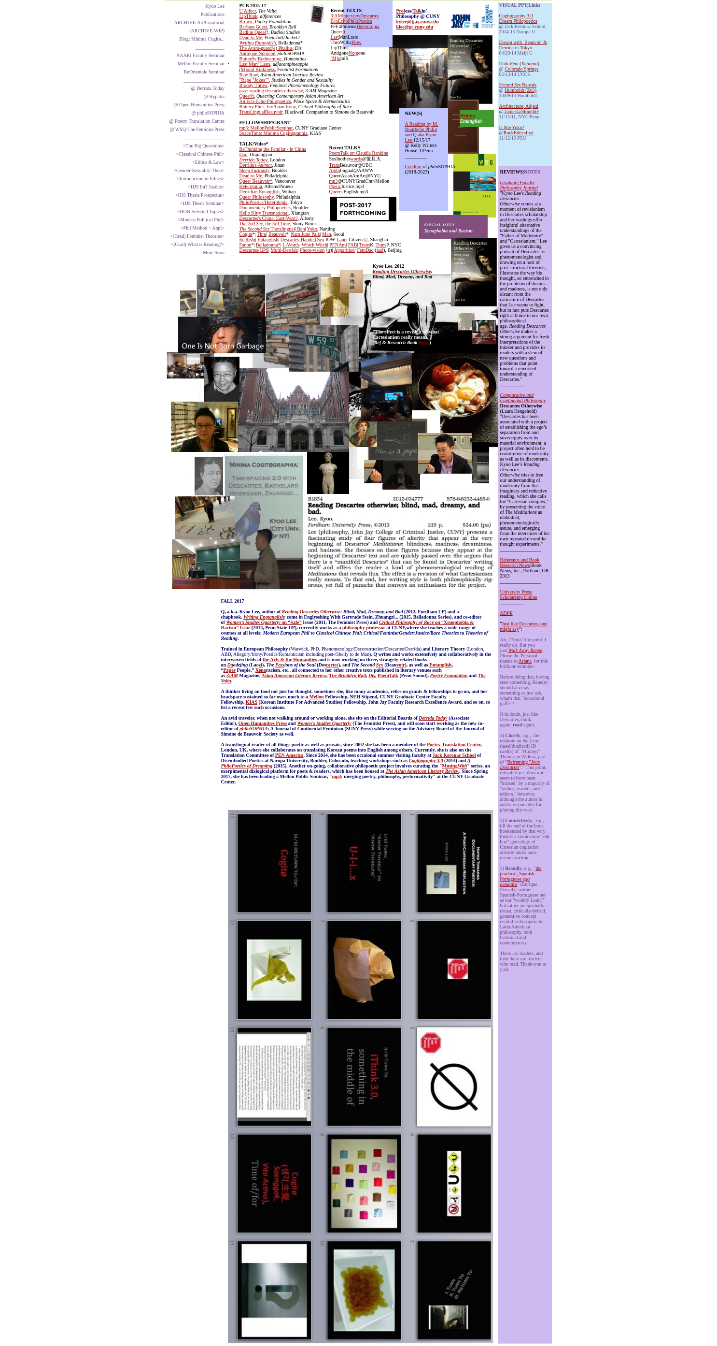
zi (260, 664)
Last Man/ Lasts (254, 64)
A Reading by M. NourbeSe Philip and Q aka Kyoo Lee (421, 132)
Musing (449, 765)
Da (230, 664)
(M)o (336, 58)
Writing (467, 115)
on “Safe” (291, 622)
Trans (364, 244)
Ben (300, 229)
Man (326, 234)
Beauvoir (277, 234)
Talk (417, 11)
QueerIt (246, 96)
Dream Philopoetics (518, 21)
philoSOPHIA (253, 728)
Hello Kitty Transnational (264, 213)
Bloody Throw (253, 85)
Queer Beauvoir (254, 181)
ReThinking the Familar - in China (273, 149)
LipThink (248, 16)
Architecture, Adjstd (518, 106)
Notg (353, 53)
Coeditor (413, 166)
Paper (230, 670)
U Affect (247, 11)
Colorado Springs (521, 69)
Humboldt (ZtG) (520, 90)
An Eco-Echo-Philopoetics (265, 101)
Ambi (334, 170)
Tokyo (526, 47)
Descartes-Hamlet (298, 239)
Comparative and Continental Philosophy (523, 397)
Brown (246, 21)
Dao (243, 154)
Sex (379, 664)
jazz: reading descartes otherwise (271, 90)
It (343, 31)
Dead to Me (250, 37)
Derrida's (248, 165)
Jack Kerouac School (454, 755)
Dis (371, 675)
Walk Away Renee (525, 650)
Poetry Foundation (448, 675)
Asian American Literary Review (294, 675)
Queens (336, 191)
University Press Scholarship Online (518, 594)
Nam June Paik (305, 234)
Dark (504, 63)
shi (252, 239)
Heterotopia (250, 186)
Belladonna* (268, 244)
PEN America (289, 755)
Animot (265, 165)
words (356, 158)
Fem (515, 63)
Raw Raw (248, 74)
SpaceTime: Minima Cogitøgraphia (273, 133)
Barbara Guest (253, 26)
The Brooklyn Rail (347, 675)
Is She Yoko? (512, 127)
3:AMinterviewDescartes (355, 15)
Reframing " (519, 762)
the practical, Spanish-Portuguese (521, 874)
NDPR (506, 613)
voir (400, 664)
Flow (356, 42)
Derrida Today (433, 718)
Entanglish (440, 664)
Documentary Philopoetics (265, 207)
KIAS (251, 702)
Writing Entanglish (257, 42)
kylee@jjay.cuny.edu (417, 21)
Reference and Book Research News (520, 562)
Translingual (282, 229)
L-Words (290, 244)
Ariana (525, 661)
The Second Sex (254, 229)
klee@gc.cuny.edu (415, 26)
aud (380, 250)
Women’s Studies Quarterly (253, 622)
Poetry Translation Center (453, 744)
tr (328, 250)
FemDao (365, 250)
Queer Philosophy (256, 197)
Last (335, 37)
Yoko (312, 229)
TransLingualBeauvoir (261, 112)
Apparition (344, 250)
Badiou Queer (253, 32)
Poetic (335, 186)
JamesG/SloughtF (521, 111)
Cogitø (246, 234)
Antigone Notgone (257, 53)
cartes (332, 664)
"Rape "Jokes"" (254, 80)
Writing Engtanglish (263, 617)
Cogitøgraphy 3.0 (516, 15)
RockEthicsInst (518, 132)
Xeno (260, 670)
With (462, 765)
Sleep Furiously (254, 170)
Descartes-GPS (254, 250)
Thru (261, 234)
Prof (401, 11)
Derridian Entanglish (259, 191)
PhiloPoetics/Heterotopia (263, 202)
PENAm (337, 244)
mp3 (336, 776)
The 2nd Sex (251, 223)
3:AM (232, 675)
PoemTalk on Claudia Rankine (358, 153)
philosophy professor (363, 627)
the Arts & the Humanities (290, 659)
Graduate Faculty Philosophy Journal (519, 185)
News (424, 342)
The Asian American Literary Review (423, 771)
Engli (244, 239)
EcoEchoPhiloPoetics (351, 21)
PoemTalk (388, 675)
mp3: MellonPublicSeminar (266, 127)
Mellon (316, 696)
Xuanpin (529, 63)
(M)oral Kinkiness (257, 69)
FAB (352, 244)
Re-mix (529, 84)
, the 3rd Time (276, 223)
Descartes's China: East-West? (268, 218)
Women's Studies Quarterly (324, 723)
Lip (334, 47)
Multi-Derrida (284, 250)
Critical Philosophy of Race (406, 622)
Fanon (245, 244)
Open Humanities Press (263, 723)
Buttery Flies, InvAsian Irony (267, 106)
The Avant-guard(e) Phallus (266, 48)
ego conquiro (515, 881)
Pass (279, 664)
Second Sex (510, 84)
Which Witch (314, 244)
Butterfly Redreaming (260, 58)
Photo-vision (312, 250)
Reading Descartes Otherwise (311, 611)
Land (342, 239)
